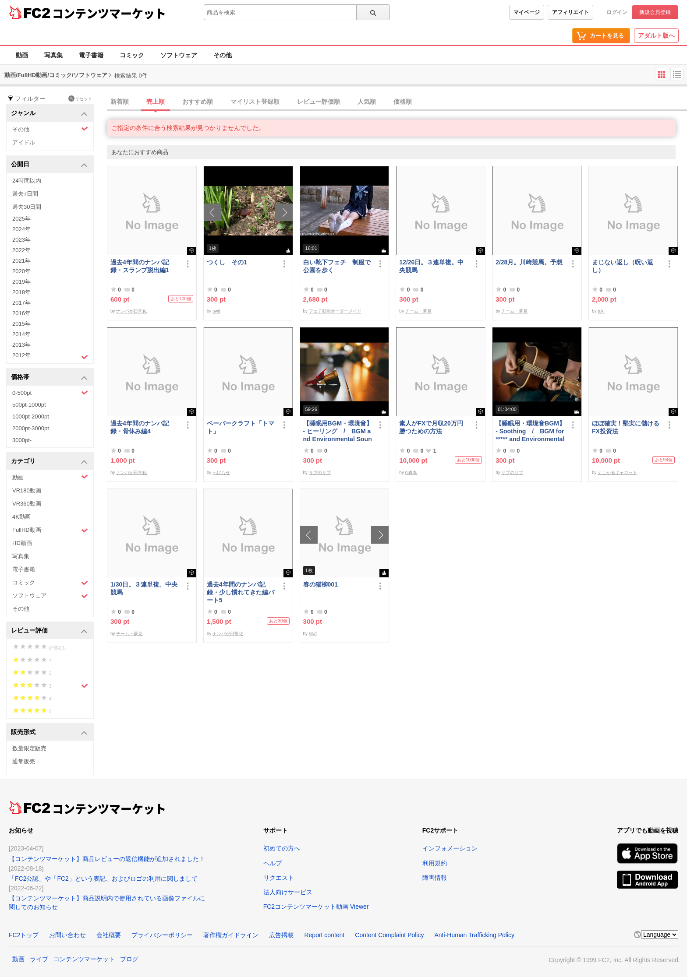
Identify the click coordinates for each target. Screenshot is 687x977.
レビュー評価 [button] (49, 631)
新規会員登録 (655, 12)
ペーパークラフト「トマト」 (240, 427)
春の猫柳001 (320, 584)
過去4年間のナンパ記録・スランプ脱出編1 (139, 266)
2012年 (50, 356)
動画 (22, 55)
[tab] (397, 102)
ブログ (129, 959)
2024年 (21, 229)
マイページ (526, 12)
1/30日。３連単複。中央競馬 (143, 588)
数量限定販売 (29, 748)
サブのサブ (320, 472)
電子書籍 (91, 55)
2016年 (21, 313)
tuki (601, 311)
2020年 (21, 271)
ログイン (616, 12)
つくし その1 (227, 262)
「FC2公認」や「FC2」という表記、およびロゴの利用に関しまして (103, 878)
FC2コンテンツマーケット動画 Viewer (316, 906)
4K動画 (21, 516)
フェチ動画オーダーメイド (335, 311)
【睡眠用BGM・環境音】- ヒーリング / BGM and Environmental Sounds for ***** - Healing (338, 431)
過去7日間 (25, 193)
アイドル (23, 142)
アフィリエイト (570, 12)
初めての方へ (281, 848)
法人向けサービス (287, 892)
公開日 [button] (49, 165)
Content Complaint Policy (389, 934)
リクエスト (278, 877)
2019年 (21, 281)
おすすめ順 (197, 101)
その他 (222, 55)
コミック (132, 55)
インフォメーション (450, 848)
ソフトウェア (178, 55)
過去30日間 (26, 207)
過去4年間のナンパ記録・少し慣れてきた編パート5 (240, 592)
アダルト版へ (656, 35)
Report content (324, 934)
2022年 (21, 250)
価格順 (402, 101)
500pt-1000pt (29, 404)
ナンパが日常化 (131, 311)
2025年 (21, 218)
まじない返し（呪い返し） (622, 266)
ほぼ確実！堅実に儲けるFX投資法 (625, 427)
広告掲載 (281, 934)
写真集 (53, 55)
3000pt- (22, 440)
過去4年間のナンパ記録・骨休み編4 (139, 427)
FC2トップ (24, 934)
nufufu (411, 472)
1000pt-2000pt (30, 416)
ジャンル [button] (49, 113)
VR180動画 (26, 490)
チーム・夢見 (418, 311)
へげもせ (221, 472)
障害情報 (434, 877)
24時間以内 (26, 180)
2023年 (21, 239)
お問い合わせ (67, 934)
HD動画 (22, 543)
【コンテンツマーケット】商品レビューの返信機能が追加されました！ (107, 858)
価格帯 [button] (49, 377)
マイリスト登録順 (255, 101)
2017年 (21, 302)
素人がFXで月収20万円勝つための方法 (431, 427)
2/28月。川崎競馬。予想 (529, 262)
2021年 (21, 260)
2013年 (21, 344)
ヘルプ (272, 863)
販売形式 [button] (49, 732)
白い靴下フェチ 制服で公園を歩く (337, 266)
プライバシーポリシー (162, 934)
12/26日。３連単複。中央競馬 (431, 266)
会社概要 (108, 934)
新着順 (119, 101)
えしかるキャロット (617, 472)
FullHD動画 (50, 530)
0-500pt (50, 392)
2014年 (21, 334)
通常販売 (23, 761)
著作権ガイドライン (231, 934)
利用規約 (434, 863)
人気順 (367, 101)
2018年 (21, 292)
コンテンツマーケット (109, 13)
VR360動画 (26, 503)
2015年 (21, 323)
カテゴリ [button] (49, 461)
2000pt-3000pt (30, 428)
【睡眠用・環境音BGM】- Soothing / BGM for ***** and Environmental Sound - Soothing (530, 431)
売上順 (155, 101)
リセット (80, 98)
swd (216, 311)
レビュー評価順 (318, 101)
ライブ (39, 959)
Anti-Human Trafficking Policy (474, 934)
